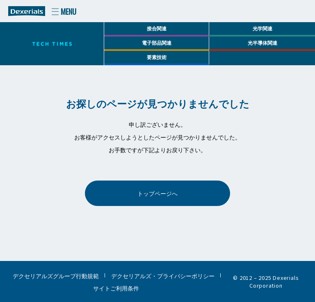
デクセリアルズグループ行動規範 (56, 275)
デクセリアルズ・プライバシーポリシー (163, 275)
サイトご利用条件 (116, 288)
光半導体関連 (262, 42)
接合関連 (157, 28)
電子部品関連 (156, 42)
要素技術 (157, 56)
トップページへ (157, 193)
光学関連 (262, 28)
